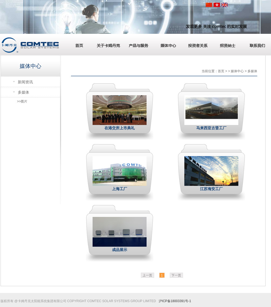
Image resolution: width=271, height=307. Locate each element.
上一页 (147, 275)
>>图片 (22, 101)
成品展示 (119, 249)
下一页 (176, 275)
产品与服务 (137, 44)
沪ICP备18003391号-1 (175, 301)
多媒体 (23, 92)
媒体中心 (166, 44)
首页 (77, 44)
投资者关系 (196, 44)
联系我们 (255, 44)
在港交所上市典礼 (119, 128)
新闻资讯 (25, 82)
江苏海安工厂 (211, 189)
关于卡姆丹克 (107, 44)
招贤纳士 (226, 44)
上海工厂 (119, 189)
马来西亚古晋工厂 (211, 128)
